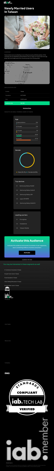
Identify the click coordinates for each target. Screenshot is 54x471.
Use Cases (8, 324)
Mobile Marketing (9, 332)
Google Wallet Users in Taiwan (11, 285)
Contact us (8, 354)
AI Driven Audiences (10, 307)
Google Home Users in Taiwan (11, 273)
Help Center (8, 357)
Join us (7, 368)
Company (7, 363)
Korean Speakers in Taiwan (10, 277)
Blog (6, 346)
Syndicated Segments (11, 310)
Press (6, 371)
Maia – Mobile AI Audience (12, 302)
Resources (8, 341)
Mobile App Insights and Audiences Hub (16, 329)
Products (7, 299)
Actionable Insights (10, 318)
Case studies (8, 343)
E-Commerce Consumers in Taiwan (12, 270)
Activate (27, 253)
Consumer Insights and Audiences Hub (15, 327)
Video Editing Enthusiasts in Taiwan (12, 281)
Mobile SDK (8, 316)
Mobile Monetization (10, 335)
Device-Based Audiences (12, 305)
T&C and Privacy (9, 351)
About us (7, 365)
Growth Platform (9, 313)
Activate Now (27, 108)
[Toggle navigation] (49, 3)
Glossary (7, 349)
